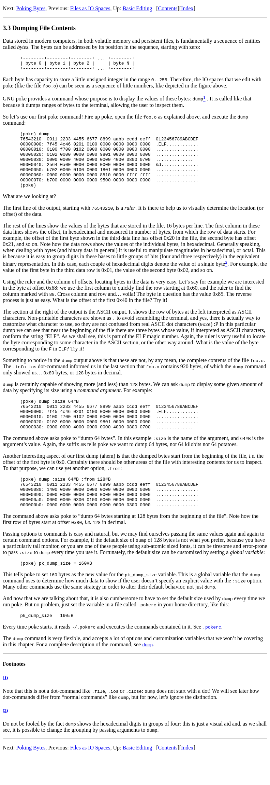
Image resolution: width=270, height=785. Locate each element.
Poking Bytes (31, 8)
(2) (5, 739)
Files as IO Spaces (90, 8)
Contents (168, 8)
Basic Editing (137, 8)
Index (187, 8)
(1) (5, 706)
